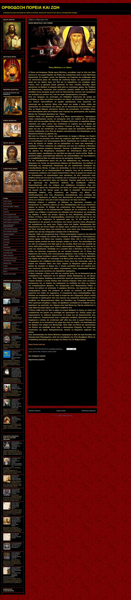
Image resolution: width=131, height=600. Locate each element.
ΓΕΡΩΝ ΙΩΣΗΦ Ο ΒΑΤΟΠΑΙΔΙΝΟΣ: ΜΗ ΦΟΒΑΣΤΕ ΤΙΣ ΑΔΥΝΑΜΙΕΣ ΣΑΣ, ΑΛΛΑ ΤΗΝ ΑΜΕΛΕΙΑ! (16, 445)
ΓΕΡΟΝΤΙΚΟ (6, 239)
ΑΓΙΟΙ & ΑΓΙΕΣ (37, 351)
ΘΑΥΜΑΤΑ (5, 245)
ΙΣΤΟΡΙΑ (5, 266)
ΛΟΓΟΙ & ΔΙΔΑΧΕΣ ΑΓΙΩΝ (9, 214)
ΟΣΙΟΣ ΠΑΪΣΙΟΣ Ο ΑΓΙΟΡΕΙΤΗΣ (11, 222)
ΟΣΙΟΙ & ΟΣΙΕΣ (52, 351)
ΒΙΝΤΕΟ (5, 271)
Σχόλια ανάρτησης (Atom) (65, 415)
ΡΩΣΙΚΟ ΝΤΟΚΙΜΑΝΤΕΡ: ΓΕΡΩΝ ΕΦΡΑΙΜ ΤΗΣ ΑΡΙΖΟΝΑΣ (15, 300)
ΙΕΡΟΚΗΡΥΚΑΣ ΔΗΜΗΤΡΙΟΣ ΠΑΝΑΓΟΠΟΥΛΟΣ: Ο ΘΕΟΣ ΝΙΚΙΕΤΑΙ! (16, 477)
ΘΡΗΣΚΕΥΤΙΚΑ (7, 263)
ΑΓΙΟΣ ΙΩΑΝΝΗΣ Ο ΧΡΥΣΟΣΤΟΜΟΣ (12, 219)
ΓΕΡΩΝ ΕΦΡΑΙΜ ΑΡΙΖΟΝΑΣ (10, 229)
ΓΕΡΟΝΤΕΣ (6, 237)
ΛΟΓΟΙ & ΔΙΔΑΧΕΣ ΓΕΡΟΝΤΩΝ (11, 217)
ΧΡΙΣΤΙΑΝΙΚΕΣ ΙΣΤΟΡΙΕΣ (9, 260)
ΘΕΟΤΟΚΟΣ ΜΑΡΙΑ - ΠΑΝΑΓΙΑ (11, 206)
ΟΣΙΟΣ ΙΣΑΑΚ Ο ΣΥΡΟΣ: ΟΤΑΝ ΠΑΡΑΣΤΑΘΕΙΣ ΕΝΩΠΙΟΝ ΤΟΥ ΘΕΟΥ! (15, 505)
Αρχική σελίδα (61, 410)
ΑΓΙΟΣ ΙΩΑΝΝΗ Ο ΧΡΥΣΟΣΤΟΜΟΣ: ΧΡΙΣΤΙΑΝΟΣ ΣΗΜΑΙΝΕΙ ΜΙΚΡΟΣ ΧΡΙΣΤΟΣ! (16, 555)
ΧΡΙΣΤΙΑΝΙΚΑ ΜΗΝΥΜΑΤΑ (9, 250)
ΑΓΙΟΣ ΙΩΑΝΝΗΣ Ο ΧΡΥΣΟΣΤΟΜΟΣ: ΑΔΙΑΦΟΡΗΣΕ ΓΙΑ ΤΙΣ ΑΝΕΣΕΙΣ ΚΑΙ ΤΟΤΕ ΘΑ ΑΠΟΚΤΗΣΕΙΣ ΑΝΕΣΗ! (16, 521)
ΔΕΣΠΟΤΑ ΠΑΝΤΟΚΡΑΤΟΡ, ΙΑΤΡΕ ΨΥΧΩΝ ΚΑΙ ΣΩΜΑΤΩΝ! (16, 419)
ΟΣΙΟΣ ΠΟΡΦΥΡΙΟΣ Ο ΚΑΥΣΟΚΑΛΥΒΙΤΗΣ (9, 225)
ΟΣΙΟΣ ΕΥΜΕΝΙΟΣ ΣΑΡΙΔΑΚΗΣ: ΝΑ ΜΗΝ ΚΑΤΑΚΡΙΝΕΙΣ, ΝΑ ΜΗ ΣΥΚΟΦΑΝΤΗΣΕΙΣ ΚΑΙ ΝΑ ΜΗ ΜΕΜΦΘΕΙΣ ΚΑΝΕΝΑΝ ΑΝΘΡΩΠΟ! (12, 572)
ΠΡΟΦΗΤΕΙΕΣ (6, 247)
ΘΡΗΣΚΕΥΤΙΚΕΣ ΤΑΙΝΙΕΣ (9, 274)
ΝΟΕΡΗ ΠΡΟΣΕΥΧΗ (8, 255)
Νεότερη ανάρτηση (34, 410)
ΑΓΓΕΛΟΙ (5, 209)
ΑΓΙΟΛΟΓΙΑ (44, 351)
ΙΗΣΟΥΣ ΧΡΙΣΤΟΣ (7, 203)
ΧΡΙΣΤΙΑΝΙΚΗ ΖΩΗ (8, 253)
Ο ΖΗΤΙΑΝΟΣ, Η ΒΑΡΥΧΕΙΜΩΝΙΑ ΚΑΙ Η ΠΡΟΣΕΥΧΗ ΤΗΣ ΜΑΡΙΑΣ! (16, 338)
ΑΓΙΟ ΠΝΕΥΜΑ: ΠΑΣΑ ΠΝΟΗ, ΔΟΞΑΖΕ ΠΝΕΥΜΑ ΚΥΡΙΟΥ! (16, 536)
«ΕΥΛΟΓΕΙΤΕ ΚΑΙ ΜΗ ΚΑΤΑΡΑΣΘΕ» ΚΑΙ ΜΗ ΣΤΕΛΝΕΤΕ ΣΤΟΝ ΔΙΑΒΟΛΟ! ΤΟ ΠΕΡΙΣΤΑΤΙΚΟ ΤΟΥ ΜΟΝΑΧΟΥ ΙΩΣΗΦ (16, 287)
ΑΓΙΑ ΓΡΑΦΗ (6, 242)
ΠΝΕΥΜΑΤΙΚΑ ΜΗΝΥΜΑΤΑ (10, 258)
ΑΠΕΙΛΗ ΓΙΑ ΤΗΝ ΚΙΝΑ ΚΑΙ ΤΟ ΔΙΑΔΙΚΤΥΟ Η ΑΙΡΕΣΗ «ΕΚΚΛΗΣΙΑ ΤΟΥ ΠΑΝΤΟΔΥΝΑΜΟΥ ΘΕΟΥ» (16, 355)
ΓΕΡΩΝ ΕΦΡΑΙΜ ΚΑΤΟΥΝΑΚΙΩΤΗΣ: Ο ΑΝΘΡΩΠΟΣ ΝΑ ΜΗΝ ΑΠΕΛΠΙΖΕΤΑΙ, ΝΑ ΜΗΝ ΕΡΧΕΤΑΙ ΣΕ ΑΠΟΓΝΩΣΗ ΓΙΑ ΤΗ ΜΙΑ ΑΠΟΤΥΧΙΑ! (16, 372)
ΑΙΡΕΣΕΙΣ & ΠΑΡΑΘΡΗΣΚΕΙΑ (10, 268)
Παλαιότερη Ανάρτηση (88, 410)
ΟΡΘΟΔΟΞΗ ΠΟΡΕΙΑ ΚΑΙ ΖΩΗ (30, 7)
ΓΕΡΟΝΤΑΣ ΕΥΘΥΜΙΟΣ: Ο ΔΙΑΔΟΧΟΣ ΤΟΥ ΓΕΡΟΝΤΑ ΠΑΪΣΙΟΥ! (16, 386)
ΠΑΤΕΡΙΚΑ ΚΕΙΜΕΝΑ (8, 234)
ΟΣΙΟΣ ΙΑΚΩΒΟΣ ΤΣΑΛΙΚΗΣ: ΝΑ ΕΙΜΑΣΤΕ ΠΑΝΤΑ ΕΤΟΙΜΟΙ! (15, 491)
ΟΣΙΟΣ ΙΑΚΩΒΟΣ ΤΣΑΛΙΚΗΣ (10, 231)
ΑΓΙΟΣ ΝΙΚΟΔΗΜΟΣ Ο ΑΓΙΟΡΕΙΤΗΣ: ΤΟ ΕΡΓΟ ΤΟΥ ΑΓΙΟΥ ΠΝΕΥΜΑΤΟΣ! (16, 545)
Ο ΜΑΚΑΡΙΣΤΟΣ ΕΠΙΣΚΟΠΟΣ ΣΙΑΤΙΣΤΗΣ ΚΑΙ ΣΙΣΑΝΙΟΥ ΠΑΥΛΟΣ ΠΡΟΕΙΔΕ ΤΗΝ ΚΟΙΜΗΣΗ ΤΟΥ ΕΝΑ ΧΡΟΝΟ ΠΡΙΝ (16, 403)
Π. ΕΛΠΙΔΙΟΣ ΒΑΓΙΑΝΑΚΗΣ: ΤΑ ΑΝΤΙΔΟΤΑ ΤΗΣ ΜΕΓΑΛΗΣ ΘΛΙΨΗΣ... (15, 310)
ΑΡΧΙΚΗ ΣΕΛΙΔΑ (7, 201)
